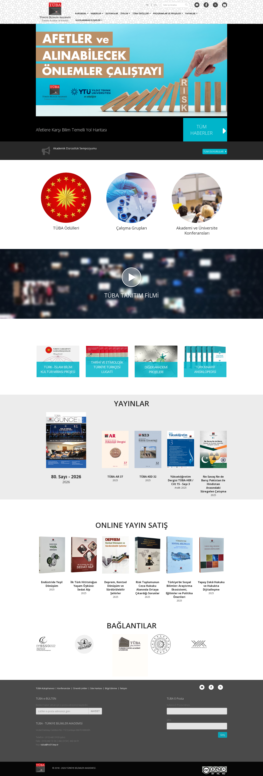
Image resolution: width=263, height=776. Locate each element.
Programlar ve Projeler (167, 13)
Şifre (169, 720)
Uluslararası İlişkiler (87, 20)
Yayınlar (190, 13)
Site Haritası (96, 688)
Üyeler (124, 13)
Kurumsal (80, 13)
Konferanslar (63, 688)
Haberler (96, 13)
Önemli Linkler (80, 688)
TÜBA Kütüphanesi (45, 688)
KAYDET (95, 711)
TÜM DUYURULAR (214, 151)
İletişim (123, 688)
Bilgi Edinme (111, 688)
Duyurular (112, 13)
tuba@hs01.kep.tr (49, 744)
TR (147, 5)
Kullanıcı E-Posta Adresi (178, 705)
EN (155, 5)
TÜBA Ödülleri (141, 13)
